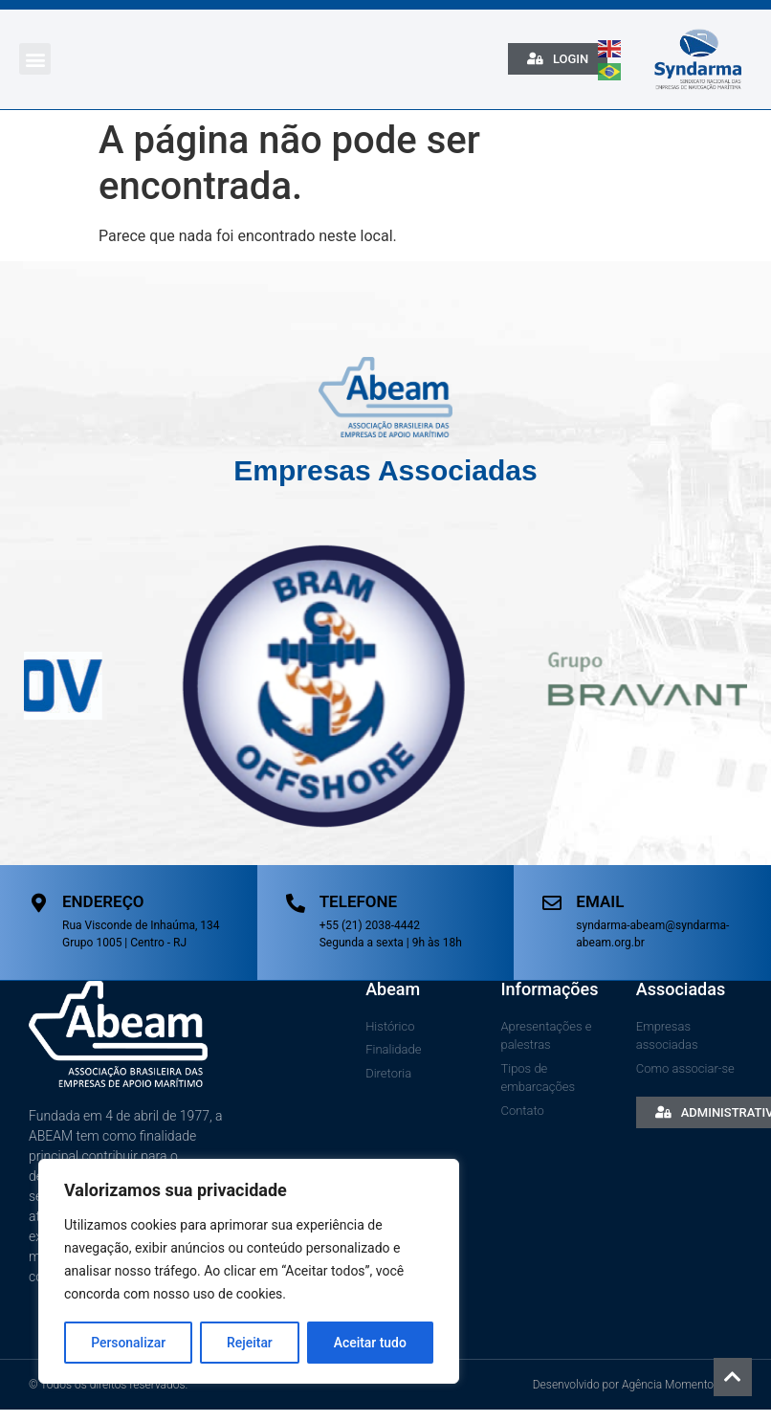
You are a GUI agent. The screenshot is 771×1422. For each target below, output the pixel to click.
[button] (35, 59)
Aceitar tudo (371, 1342)
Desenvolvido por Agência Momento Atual (637, 1383)
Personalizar (128, 1342)
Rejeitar (250, 1342)
